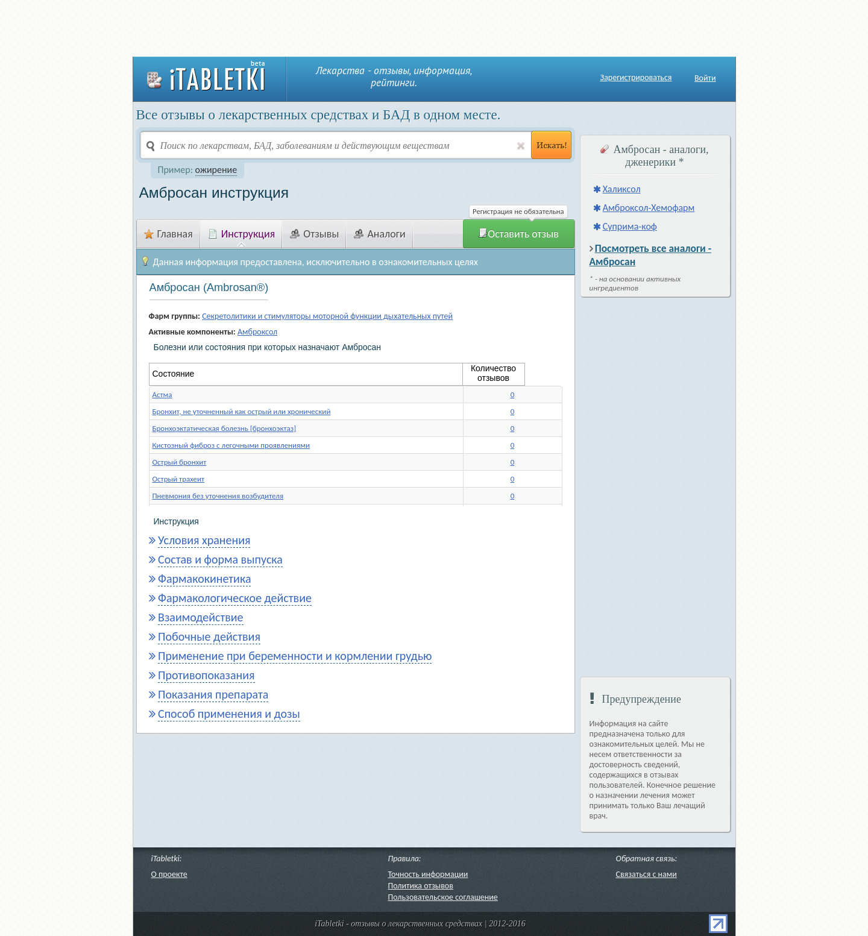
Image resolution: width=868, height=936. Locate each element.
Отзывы (314, 233)
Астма (162, 394)
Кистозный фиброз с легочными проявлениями (231, 445)
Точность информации (428, 874)
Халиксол (622, 189)
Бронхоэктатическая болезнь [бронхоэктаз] (225, 428)
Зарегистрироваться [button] (636, 78)
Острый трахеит (179, 478)
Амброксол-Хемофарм (649, 207)
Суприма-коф (630, 226)
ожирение (216, 169)
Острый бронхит (180, 461)
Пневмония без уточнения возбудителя (218, 495)
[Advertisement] (434, 27)
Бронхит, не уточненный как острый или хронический (242, 411)
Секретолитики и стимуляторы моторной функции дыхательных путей (327, 316)
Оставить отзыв (518, 233)
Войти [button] (705, 78)
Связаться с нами (646, 874)
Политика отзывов (420, 886)
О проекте (169, 874)
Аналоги (379, 233)
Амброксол (257, 332)
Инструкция (241, 233)
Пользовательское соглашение (443, 897)
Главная (168, 233)
